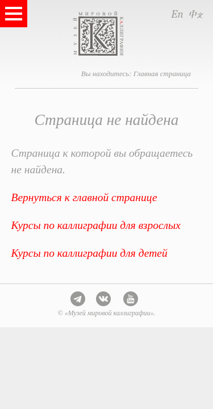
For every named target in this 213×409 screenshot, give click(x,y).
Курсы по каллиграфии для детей (89, 253)
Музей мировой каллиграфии (121, 33)
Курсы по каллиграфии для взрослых (96, 225)
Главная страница (162, 73)
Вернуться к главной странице (84, 197)
